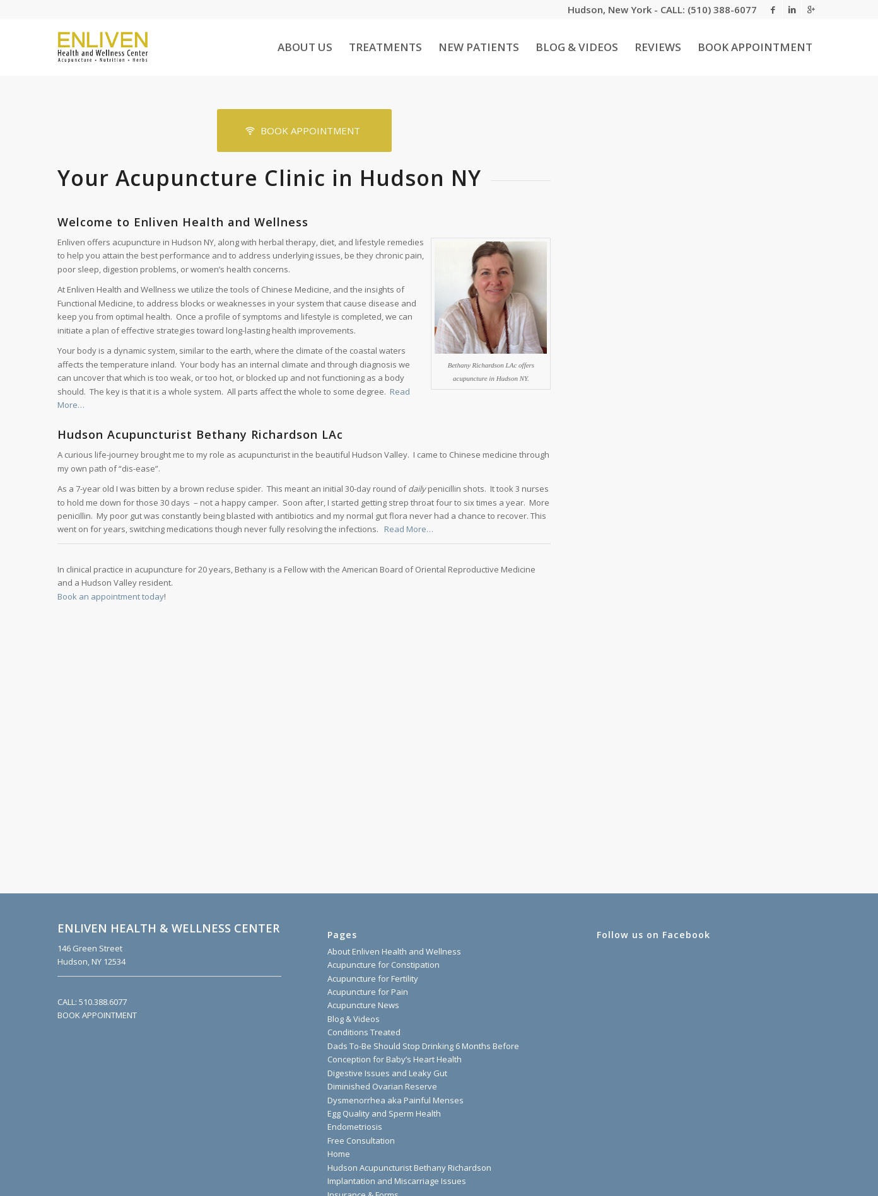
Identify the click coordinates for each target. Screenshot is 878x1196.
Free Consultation (361, 1140)
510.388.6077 (102, 1001)
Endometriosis (354, 1126)
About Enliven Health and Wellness (394, 951)
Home (338, 1153)
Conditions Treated (364, 1032)
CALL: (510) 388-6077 (708, 9)
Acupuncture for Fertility (372, 978)
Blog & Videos (353, 1019)
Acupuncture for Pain (367, 991)
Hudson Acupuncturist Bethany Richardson (409, 1167)
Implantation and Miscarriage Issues (396, 1181)
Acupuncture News (363, 1005)
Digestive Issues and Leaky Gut (387, 1073)
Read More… (408, 529)
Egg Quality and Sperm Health (384, 1113)
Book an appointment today (110, 596)
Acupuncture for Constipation (383, 964)
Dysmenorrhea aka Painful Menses (395, 1100)
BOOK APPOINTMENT (97, 1015)
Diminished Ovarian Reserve (382, 1086)
